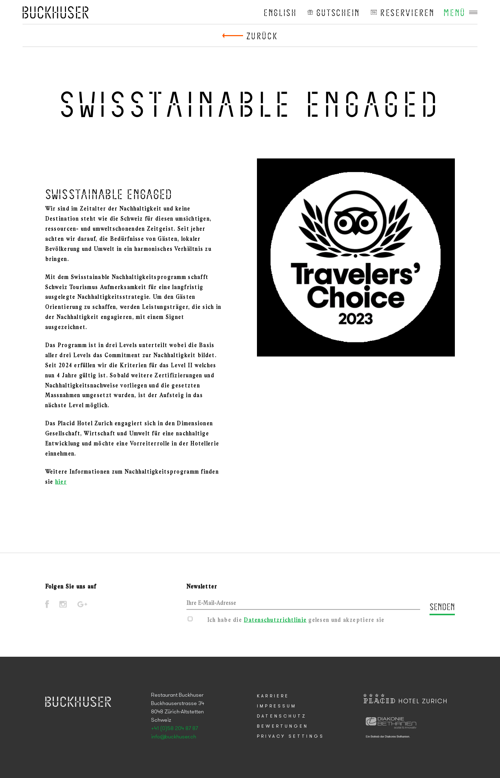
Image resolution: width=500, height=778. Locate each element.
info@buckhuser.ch (173, 737)
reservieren (407, 12)
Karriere (273, 696)
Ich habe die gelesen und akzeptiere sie (296, 622)
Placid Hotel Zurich (56, 12)
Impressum (277, 706)
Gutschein (338, 12)
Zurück (262, 35)
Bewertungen (282, 726)
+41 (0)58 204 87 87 (174, 728)
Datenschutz (282, 716)
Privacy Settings (290, 736)
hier (61, 482)
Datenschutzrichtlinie (275, 622)
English (280, 12)
